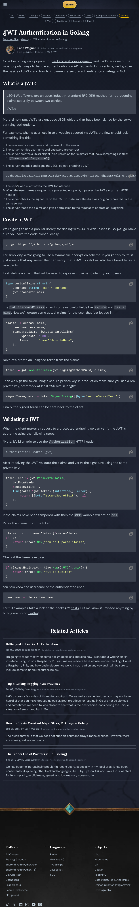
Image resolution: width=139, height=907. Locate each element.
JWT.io (11, 109)
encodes (26, 166)
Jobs (88, 15)
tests (75, 609)
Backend (60, 15)
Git (96, 865)
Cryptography (103, 890)
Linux (98, 855)
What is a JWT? (19, 83)
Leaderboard (13, 885)
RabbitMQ (100, 875)
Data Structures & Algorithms (112, 880)
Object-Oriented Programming (112, 885)
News (21, 15)
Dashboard (12, 880)
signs (41, 166)
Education (75, 15)
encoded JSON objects (61, 120)
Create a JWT (17, 220)
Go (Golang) (57, 860)
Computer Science (106, 15)
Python (46, 15)
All (12, 15)
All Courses (12, 855)
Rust (89, 21)
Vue (49, 21)
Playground (12, 895)
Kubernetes (101, 860)
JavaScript (62, 21)
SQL (52, 875)
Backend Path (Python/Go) (21, 865)
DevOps (34, 15)
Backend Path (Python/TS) (21, 870)
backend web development (72, 61)
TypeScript (56, 865)
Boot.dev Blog (11, 39)
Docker (99, 870)
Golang (124, 15)
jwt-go (122, 229)
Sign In (69, 4)
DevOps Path (13, 875)
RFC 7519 (88, 96)
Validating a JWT (21, 419)
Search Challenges (17, 890)
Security (77, 21)
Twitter (33, 614)
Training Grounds (16, 860)
